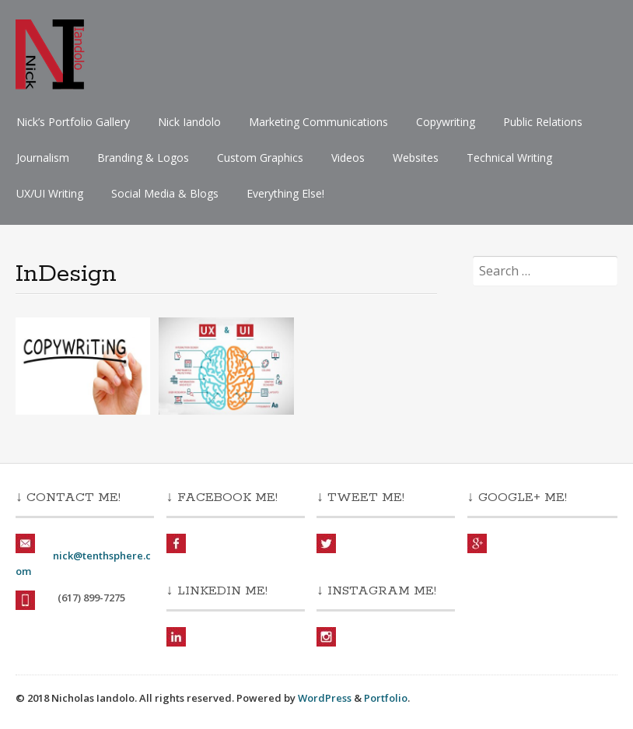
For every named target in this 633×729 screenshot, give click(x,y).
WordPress (324, 698)
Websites (416, 157)
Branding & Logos (143, 157)
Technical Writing (509, 157)
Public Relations (542, 121)
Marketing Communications (318, 121)
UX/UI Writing (49, 193)
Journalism (42, 157)
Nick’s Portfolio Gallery (73, 121)
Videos (348, 157)
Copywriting (445, 121)
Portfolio (385, 698)
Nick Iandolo (189, 121)
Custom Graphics (260, 157)
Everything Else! (285, 193)
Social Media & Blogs (165, 193)
